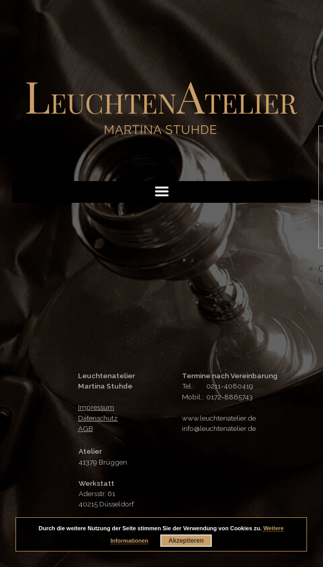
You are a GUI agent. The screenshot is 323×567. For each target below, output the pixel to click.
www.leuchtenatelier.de (219, 418)
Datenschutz (98, 418)
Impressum (96, 407)
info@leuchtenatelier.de (219, 428)
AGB (85, 428)
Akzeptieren (186, 540)
